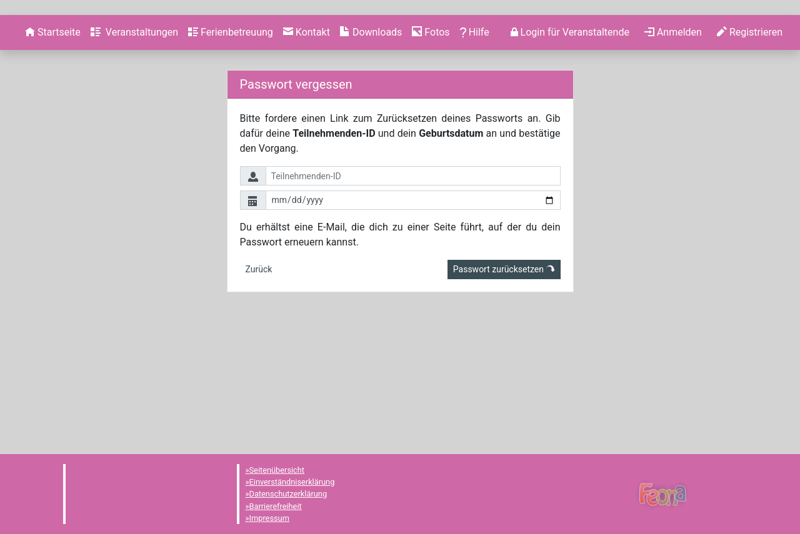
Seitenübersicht (277, 470)
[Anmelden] (570, 156)
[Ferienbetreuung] (230, 156)
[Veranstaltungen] (134, 156)
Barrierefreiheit (275, 506)
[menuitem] (53, 156)
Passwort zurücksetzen (504, 393)
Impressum (269, 518)
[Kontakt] (306, 156)
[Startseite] (53, 156)
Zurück (259, 393)
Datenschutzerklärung (288, 494)
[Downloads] (371, 156)
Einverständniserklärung (292, 482)
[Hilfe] (430, 156)
